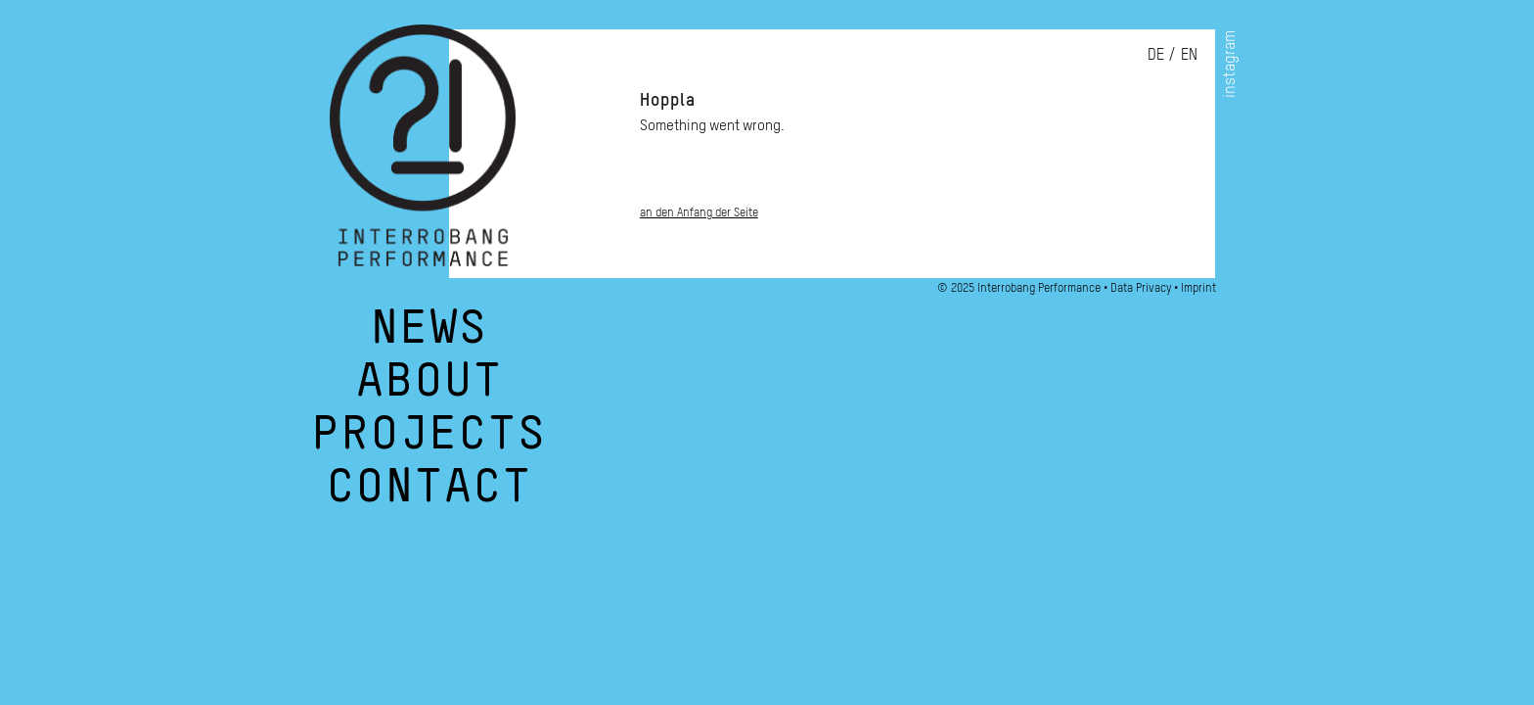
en (1189, 54)
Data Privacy (1140, 287)
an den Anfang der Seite (699, 212)
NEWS (428, 336)
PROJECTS (428, 442)
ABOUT (428, 389)
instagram (1229, 64)
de (1156, 54)
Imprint (1198, 287)
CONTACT (428, 495)
